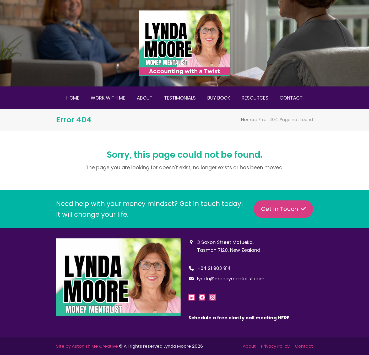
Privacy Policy (275, 346)
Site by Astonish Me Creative (87, 346)
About (249, 346)
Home (247, 120)
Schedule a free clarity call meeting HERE (239, 317)
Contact (304, 346)
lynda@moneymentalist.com (230, 278)
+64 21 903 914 (214, 268)
